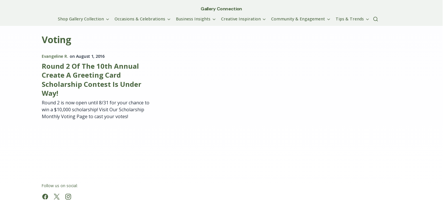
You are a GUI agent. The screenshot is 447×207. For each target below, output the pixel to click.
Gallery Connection (221, 9)
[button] (375, 19)
